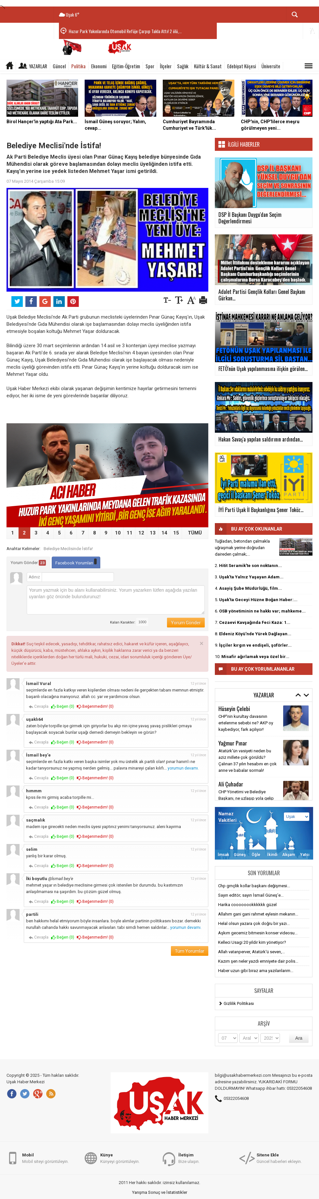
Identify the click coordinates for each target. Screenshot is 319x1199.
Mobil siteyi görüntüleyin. (45, 1158)
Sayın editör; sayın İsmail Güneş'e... (251, 895)
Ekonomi (98, 66)
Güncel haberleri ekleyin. (279, 1158)
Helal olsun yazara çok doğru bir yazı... (254, 923)
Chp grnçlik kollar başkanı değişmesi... (254, 885)
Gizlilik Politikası (239, 1003)
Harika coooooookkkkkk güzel (247, 904)
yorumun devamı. (183, 768)
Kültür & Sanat (208, 66)
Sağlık (182, 66)
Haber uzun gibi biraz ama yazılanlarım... (255, 970)
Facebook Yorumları (76, 562)
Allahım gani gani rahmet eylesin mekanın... (258, 914)
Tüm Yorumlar (189, 951)
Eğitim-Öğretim (126, 66)
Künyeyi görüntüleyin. (120, 1158)
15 (176, 533)
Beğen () (62, 706)
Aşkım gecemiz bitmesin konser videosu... (258, 932)
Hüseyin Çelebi (234, 708)
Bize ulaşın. (189, 1158)
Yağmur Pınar (232, 743)
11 (129, 533)
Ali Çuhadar (230, 784)
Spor (150, 66)
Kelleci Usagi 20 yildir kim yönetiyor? (252, 942)
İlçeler (166, 66)
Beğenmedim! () (95, 706)
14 (164, 533)
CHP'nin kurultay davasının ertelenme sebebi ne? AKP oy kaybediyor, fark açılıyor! (245, 723)
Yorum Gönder (28, 563)
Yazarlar (38, 66)
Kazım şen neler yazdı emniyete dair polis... (258, 961)
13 (153, 533)
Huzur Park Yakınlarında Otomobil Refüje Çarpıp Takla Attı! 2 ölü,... (125, 31)
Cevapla (39, 706)
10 (118, 533)
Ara (298, 1038)
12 (141, 533)
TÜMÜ (195, 533)
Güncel (59, 66)
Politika (78, 66)
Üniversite (270, 66)
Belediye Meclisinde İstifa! (68, 548)
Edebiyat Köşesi (241, 66)
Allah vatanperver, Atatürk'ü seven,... (251, 951)
